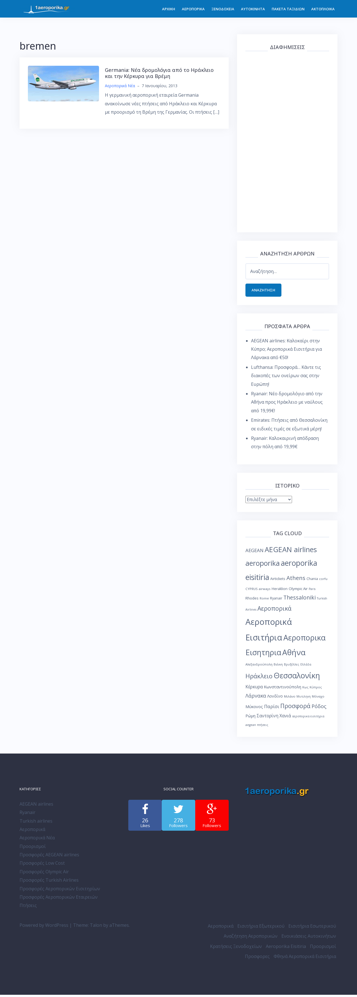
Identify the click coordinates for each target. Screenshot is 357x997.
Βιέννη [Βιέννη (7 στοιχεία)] (278, 667)
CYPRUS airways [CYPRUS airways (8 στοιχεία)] (258, 591)
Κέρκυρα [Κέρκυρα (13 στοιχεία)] (254, 689)
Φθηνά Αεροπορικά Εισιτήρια (305, 958)
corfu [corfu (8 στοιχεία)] (323, 581)
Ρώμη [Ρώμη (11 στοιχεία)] (250, 718)
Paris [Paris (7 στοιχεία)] (312, 591)
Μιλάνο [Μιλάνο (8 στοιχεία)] (289, 698)
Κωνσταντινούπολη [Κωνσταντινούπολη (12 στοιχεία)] (282, 689)
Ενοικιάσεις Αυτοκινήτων (308, 938)
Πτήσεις (28, 908)
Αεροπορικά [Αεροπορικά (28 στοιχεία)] (274, 610)
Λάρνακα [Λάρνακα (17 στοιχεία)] (255, 697)
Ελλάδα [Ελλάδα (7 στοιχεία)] (305, 667)
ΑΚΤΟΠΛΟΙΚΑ (323, 8)
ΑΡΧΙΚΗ (168, 8)
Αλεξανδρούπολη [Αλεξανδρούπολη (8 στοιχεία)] (258, 666)
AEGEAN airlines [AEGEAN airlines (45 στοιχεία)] (291, 551)
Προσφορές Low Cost (42, 865)
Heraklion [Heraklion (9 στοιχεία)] (280, 591)
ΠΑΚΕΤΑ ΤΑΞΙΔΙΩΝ (288, 8)
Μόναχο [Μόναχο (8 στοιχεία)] (318, 698)
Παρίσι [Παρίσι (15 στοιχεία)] (271, 708)
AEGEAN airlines (36, 806)
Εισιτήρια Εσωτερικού (312, 928)
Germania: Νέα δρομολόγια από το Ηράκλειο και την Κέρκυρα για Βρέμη (159, 73)
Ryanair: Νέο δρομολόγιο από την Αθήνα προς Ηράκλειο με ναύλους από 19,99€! (287, 404)
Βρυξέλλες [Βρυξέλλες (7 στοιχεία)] (291, 667)
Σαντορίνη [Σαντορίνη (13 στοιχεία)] (267, 718)
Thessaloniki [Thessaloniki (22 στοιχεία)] (299, 599)
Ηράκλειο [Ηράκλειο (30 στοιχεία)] (258, 678)
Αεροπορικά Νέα (120, 85)
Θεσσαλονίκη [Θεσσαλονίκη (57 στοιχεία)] (297, 677)
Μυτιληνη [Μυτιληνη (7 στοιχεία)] (303, 699)
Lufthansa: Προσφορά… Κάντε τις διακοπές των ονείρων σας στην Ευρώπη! (286, 377)
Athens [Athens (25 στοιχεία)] (295, 580)
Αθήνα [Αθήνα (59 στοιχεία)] (293, 654)
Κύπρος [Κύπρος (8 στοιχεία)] (316, 689)
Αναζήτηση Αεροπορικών (251, 938)
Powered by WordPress (44, 927)
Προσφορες (257, 958)
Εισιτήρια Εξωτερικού (260, 928)
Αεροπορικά (32, 831)
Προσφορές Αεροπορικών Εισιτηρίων (60, 891)
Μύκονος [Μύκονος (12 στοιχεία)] (254, 708)
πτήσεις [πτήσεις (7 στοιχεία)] (262, 727)
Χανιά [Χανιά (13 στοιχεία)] (285, 718)
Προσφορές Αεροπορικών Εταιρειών (59, 899)
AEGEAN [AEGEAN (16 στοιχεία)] (254, 552)
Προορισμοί (33, 848)
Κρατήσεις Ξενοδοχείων (236, 948)
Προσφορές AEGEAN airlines (49, 857)
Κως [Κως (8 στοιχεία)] (305, 689)
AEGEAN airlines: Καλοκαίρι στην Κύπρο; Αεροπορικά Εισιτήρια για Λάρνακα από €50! (286, 351)
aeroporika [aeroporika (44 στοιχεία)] (262, 565)
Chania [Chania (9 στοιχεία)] (312, 581)
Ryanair (27, 814)
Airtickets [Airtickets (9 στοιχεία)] (277, 581)
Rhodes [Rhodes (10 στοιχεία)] (252, 600)
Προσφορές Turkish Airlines (49, 882)
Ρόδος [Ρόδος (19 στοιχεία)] (319, 708)
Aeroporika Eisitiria (286, 948)
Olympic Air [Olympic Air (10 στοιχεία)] (298, 590)
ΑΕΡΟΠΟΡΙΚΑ (193, 8)
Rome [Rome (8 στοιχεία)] (264, 600)
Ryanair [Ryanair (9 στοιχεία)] (276, 600)
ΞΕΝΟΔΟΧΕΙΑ (222, 8)
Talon (96, 927)
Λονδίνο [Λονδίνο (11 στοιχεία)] (275, 698)
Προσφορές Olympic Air (44, 874)
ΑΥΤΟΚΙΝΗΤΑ (253, 8)
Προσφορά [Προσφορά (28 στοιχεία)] (295, 708)
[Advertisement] (287, 140)
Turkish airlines (36, 823)
